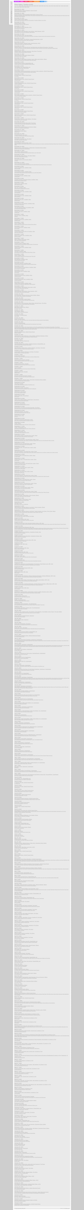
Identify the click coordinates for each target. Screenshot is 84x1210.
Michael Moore (49, 868)
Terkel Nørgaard (28, 739)
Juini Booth (22, 360)
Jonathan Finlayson (41, 36)
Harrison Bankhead (28, 152)
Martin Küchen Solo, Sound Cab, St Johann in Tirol (26, 1017)
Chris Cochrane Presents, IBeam (22, 163)
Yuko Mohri (29, 918)
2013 (52, 5)
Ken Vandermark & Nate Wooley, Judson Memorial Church (27, 1188)
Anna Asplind (17, 72)
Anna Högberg (17, 172)
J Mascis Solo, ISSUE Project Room (22, 806)
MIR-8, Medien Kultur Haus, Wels (22, 239)
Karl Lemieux (17, 1065)
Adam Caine (17, 368)
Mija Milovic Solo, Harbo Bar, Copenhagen (24, 766)
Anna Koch (21, 72)
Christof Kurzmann (18, 244)
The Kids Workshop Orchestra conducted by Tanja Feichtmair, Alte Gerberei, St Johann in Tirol (35, 1039)
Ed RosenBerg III (31, 20)
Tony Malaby (32, 516)
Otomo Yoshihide (17, 902)
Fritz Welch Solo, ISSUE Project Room (23, 851)
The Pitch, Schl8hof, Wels (20, 251)
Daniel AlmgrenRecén (26, 72)
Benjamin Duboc (17, 152)
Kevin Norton (27, 432)
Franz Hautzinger (17, 192)
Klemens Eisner (57, 1035)
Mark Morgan (21, 404)
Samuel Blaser (25, 658)
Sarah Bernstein (29, 978)
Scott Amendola (31, 954)
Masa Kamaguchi (17, 820)
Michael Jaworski (40, 320)
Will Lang (42, 860)
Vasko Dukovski (31, 376)
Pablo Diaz (22, 632)
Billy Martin (16, 308)
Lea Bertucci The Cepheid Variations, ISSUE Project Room (27, 1204)
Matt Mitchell (26, 64)
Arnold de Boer (21, 324)
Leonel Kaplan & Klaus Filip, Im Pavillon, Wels (25, 231)
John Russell (17, 568)
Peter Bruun (21, 658)
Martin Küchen (44, 524)
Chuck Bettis (36, 889)
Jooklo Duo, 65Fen (19, 835)
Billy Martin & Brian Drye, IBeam (22, 307)
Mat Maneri (26, 312)
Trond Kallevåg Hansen (39, 739)
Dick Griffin (16, 139)
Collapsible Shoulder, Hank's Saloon (22, 299)
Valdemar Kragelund (28, 687)
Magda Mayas (21, 568)
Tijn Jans (32, 739)
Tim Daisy (26, 156)
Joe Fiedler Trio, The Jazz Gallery (22, 949)
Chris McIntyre (17, 864)
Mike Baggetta (26, 873)
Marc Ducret (17, 658)
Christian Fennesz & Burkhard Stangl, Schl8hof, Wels (26, 179)
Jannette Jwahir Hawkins (19, 791)
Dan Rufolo (20, 1105)
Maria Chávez (17, 572)
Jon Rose (32, 348)
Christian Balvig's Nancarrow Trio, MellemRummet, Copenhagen (29, 726)
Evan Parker (17, 408)
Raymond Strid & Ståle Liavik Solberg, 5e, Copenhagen (27, 702)
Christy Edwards (17, 840)
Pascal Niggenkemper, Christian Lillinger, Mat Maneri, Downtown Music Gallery (32, 1128)
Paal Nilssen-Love (31, 384)
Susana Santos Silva (39, 584)
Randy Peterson (23, 820)
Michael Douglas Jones (65, 328)
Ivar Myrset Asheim (28, 524)
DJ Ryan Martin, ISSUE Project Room (23, 75)
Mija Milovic (17, 767)
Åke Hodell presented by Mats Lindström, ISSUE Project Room (28, 95)
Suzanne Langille (32, 1153)
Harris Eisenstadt (17, 516)
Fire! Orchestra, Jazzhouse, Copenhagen (24, 644)
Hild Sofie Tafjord (17, 80)
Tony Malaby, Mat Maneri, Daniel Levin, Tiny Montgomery (27, 607)
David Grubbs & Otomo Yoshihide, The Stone (24, 933)
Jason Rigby (33, 877)
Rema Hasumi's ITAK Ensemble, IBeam (23, 819)
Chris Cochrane (17, 164)
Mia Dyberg (22, 292)
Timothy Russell (22, 464)
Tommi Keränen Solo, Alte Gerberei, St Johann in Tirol (26, 1092)
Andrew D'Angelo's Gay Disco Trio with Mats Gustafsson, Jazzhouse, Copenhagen (33, 669)
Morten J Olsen (32, 252)
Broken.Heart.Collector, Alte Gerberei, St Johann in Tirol (27, 1013)
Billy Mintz (21, 604)
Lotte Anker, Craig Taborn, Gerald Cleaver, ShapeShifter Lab (28, 1108)
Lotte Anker (27, 520)
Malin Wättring (39, 172)
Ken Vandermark (22, 188)
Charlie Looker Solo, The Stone (21, 1160)
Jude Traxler (45, 48)
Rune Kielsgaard (32, 723)
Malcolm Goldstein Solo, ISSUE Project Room (25, 331)
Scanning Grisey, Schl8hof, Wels (22, 243)
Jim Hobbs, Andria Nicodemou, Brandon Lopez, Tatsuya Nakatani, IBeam (31, 884)
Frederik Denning (41, 640)
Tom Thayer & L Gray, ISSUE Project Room (24, 790)
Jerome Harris (20, 954)
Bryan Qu (19, 894)
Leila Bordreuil (17, 44)
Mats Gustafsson (17, 196)
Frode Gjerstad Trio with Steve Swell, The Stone (25, 123)
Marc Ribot (20, 1149)
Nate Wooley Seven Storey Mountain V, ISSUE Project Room (28, 859)
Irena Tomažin (17, 228)
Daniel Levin (17, 608)
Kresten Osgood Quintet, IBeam (22, 969)
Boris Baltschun (17, 252)
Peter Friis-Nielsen (24, 711)
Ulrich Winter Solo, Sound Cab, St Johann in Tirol (25, 1076)
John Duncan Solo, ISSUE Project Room (23, 107)
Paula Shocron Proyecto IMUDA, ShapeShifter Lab (26, 631)
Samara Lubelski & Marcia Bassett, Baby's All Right (26, 1200)
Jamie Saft (26, 1165)
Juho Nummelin (17, 739)
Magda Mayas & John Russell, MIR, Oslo (24, 567)
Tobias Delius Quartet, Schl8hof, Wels (23, 283)
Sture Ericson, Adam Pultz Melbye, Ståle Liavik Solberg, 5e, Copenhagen (31, 718)
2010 (45, 5)
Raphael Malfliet (23, 978)
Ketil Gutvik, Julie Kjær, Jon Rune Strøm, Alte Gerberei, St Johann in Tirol (31, 1080)
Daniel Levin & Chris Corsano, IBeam (23, 827)
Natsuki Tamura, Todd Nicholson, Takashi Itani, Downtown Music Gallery (30, 147)
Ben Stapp (16, 356)
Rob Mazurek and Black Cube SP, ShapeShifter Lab (26, 941)
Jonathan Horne (36, 440)
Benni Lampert (17, 1035)
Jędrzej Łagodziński (23, 731)
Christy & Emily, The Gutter (20, 839)
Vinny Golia (40, 512)
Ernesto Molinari (24, 244)
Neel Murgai (27, 1153)
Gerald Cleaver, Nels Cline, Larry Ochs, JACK (25, 847)
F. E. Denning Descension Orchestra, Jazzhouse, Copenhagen (28, 639)
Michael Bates (21, 68)
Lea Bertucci (40, 994)
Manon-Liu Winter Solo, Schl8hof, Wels (23, 235)
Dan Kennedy (17, 624)
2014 (55, 5)
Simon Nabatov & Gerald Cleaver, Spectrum (24, 615)
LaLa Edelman (22, 480)
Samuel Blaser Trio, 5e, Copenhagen (23, 657)
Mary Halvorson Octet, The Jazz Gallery (23, 35)
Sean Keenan (37, 799)
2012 (50, 5)
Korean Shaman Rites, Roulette (22, 363)
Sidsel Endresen (17, 248)
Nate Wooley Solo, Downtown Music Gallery (24, 880)
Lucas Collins (26, 352)
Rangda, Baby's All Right (20, 1196)
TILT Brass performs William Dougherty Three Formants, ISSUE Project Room (32, 863)
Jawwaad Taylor (39, 452)
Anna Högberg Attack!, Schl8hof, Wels (23, 171)
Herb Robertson (17, 292)
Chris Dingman (17, 1157)
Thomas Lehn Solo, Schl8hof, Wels (22, 211)
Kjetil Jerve (23, 816)
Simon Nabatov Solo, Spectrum (21, 619)
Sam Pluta (29, 388)
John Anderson (26, 799)
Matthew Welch (55, 48)
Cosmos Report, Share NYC (21, 595)
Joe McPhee (17, 40)
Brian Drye (20, 308)
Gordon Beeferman (28, 164)
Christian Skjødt (21, 775)
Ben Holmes (20, 48)
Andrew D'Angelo (17, 670)
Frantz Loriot (27, 1125)
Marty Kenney (25, 1105)
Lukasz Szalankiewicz (18, 84)
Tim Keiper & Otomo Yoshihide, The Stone (24, 929)
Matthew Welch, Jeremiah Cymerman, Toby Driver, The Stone (28, 51)
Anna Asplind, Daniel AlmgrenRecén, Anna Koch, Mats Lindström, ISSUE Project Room (34, 71)
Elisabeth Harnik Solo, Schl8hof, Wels (23, 219)
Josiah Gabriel (22, 468)
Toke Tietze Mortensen (20, 641)
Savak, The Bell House (20, 319)
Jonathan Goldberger (38, 20)
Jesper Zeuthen (17, 723)
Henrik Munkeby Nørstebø (37, 528)
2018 (62, 5)
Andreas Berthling (18, 645)
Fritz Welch (16, 852)
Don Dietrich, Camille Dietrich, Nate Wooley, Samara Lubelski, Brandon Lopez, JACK (33, 591)
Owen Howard (26, 68)
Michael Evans (38, 164)
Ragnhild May (17, 88)
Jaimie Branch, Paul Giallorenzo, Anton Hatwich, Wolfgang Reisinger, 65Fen (31, 335)
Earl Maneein (17, 364)
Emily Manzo (33, 48)
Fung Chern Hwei (21, 356)
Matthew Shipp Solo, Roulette (21, 371)
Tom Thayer (30, 791)
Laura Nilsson (59, 640)
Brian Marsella (17, 28)
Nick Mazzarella (45, 440)
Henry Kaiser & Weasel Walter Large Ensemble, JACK (26, 888)
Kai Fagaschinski (17, 208)
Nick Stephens (39, 576)
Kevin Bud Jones (31, 300)
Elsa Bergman (30, 172)
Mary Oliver (45, 868)
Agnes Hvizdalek (17, 168)
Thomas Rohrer (34, 942)
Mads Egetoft (25, 743)
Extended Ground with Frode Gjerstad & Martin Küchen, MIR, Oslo (29, 523)
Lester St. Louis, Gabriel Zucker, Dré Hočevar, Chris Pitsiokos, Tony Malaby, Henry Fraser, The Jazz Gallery (38, 611)
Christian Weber (27, 15)
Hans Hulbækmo (23, 1121)
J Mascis (16, 807)
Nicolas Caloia (21, 380)
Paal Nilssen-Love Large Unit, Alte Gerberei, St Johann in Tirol (28, 1025)
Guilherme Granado (18, 942)
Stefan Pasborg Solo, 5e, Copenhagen (23, 661)
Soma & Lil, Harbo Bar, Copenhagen (23, 746)
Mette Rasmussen (42, 646)
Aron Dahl (23, 640)
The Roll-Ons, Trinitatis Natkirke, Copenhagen (25, 690)
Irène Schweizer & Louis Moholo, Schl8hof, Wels (25, 267)
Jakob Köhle (52, 1035)
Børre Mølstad (23, 1026)
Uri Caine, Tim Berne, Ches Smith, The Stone (25, 1112)
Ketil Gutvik (42, 811)
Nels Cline (25, 848)
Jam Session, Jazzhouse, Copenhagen (23, 686)
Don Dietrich (27, 592)
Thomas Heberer (55, 868)
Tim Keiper (22, 930)
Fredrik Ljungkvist (18, 1121)
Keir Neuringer (27, 946)
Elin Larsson (26, 172)
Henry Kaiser (44, 889)
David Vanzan (17, 836)
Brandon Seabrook (26, 143)
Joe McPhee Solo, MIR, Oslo (21, 544)
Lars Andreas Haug (18, 674)
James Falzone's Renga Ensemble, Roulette (24, 1096)
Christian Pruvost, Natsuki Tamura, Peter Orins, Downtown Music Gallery (31, 843)
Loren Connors (22, 1153)
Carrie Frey (20, 958)
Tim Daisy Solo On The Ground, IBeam (23, 159)
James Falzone (22, 1097)
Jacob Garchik (26, 36)
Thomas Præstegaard (32, 735)
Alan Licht (16, 143)
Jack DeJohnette (17, 344)
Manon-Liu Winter (18, 236)
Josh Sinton (44, 20)
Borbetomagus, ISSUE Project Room (23, 794)
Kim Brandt (36, 994)
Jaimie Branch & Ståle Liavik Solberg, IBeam (24, 55)
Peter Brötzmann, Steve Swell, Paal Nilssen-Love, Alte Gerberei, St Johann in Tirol (33, 1084)
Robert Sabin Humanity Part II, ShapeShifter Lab (25, 876)
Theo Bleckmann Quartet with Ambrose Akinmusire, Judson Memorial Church (31, 1192)
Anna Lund (21, 172)
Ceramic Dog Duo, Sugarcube (21, 1148)
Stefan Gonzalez (51, 440)
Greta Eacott (20, 743)
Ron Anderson (32, 304)
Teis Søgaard (27, 691)
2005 (32, 5)
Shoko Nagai (26, 376)
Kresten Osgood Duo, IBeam (21, 965)
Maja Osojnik (23, 1014)
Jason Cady (47, 328)
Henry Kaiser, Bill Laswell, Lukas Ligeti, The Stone (26, 1116)
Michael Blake (33, 990)
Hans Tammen (27, 348)
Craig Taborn (17, 1101)
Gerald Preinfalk (29, 244)
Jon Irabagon (36, 36)
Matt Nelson (51, 143)
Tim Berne (20, 1113)
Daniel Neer (29, 48)
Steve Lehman (20, 962)
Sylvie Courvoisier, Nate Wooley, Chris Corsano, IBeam (27, 495)
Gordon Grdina (17, 64)
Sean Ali (34, 604)
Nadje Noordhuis (51, 877)
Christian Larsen (17, 755)
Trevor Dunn (42, 604)
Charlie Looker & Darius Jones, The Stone (24, 1168)
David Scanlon (25, 906)
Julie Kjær (38, 811)
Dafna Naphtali (22, 164)
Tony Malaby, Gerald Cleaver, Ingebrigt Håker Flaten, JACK (28, 1184)
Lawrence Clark (26, 360)
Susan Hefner (26, 500)
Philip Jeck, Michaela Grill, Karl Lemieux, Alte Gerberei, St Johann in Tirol (31, 1064)
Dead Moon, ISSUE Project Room (22, 802)
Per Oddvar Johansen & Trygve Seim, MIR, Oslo (25, 540)
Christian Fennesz (23, 180)
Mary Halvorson (47, 36)
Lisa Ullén (34, 172)
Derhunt (16, 1014)
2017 (59, 5)
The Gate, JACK (18, 503)
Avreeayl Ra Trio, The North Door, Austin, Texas (25, 443)
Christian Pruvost (17, 844)
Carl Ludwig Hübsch (18, 982)
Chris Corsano (17, 496)
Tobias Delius (26, 284)
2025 (25, 7)
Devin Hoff (24, 604)
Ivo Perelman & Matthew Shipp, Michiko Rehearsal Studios (27, 635)
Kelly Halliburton (21, 803)
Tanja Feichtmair (17, 1040)
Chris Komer (24, 877)
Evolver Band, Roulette (20, 355)
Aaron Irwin (16, 877)
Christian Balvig (24, 727)
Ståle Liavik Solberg (30, 40)
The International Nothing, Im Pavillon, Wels (24, 207)
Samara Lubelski (37, 592)
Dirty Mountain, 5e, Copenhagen (22, 673)
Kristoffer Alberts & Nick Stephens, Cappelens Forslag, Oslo (28, 532)
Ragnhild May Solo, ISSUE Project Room (24, 87)
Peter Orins (28, 844)
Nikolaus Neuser (21, 508)
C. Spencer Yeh (17, 783)
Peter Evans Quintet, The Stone (22, 387)
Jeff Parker (16, 954)
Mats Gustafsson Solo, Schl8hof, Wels (23, 195)
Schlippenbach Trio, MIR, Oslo (21, 552)
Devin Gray (26, 20)
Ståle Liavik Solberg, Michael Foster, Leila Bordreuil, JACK (27, 43)
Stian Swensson (23, 739)
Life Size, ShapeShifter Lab (21, 1104)
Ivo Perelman (17, 636)
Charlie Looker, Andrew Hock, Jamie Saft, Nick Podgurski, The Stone (30, 1164)
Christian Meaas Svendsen (19, 584)
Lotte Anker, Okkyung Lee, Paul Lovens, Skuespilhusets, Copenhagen (30, 653)
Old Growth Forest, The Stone (21, 515)
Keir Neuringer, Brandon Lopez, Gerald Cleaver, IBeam (27, 945)
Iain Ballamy (17, 1145)
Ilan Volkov (21, 864)
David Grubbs (17, 934)
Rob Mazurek (29, 942)
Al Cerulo (16, 48)
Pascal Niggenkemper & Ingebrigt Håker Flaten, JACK (26, 1180)
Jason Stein (27, 1097)
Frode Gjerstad (22, 432)
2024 (23, 7)
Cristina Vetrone (17, 260)
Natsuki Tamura (17, 148)
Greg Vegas (22, 320)
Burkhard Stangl (17, 180)
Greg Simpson (17, 320)
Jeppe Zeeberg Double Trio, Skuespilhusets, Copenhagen (27, 758)
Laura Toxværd (22, 695)
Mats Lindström (33, 72)
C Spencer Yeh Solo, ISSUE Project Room (24, 782)
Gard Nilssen (17, 424)
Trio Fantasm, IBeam (19, 311)
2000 (20, 5)
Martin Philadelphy (23, 966)
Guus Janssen (25, 868)
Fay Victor (22, 974)
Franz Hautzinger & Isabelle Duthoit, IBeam (24, 1006)
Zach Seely (48, 958)
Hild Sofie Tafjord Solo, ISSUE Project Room (24, 79)
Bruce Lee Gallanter (18, 881)
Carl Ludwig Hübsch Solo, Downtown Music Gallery (26, 981)
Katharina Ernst (23, 256)
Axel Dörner (17, 775)
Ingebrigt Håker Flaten (18, 384)
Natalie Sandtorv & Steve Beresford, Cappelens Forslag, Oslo (28, 536)
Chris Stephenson (18, 488)
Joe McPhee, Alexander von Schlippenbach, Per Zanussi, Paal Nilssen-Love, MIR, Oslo (34, 563)
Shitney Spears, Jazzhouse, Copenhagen (24, 706)
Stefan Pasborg (17, 662)
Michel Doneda (17, 11)
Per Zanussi (38, 564)
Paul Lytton (26, 288)
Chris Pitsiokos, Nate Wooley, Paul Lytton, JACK (25, 287)
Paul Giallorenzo (27, 336)
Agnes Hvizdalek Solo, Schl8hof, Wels (23, 167)
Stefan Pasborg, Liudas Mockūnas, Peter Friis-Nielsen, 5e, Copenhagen (30, 710)
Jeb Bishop (27, 516)
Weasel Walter (25, 400)
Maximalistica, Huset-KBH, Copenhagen (23, 738)
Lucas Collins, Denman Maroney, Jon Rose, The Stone (27, 351)
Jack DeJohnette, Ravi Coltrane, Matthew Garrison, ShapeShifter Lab (30, 343)
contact (42, 1)
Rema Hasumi (28, 820)
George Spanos (27, 356)
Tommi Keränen (17, 92)
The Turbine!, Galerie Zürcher (21, 151)
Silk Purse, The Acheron (20, 403)
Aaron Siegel (17, 328)
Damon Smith (21, 436)
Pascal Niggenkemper (22, 40)
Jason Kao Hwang (44, 15)
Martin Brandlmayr (22, 1089)
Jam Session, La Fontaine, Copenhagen (23, 649)
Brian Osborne (17, 504)
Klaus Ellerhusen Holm (48, 811)
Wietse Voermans (49, 755)
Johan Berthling (48, 645)
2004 (30, 5)
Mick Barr (36, 628)
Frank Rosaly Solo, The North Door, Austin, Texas (25, 459)
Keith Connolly (25, 791)
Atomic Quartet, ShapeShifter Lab (22, 1120)
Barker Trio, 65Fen (19, 831)
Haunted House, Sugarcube (21, 1152)
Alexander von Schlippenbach (20, 564)
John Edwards (22, 520)
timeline (26, 1)
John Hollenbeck (36, 1193)
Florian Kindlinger (18, 256)
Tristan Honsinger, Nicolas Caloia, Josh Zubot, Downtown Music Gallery (30, 379)
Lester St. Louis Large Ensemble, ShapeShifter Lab (26, 957)
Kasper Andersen (54, 640)
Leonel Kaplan (20, 232)
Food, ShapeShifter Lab (20, 1144)
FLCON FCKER (17, 456)
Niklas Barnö (47, 646)
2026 (28, 7)
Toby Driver (29, 52)
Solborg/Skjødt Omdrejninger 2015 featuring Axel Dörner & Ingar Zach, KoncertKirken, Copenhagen (36, 774)
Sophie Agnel (21, 204)
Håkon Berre (33, 584)
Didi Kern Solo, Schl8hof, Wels (21, 215)
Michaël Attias (21, 156)
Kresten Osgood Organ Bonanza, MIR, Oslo (24, 527)
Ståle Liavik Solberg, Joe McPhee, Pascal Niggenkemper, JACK (29, 39)
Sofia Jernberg (59, 646)
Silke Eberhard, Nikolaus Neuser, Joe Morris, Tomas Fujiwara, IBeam (30, 507)
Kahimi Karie (17, 926)
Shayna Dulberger (26, 1137)
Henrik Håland (22, 524)
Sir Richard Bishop (27, 1197)
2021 (16, 7)
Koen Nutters (22, 252)
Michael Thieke (23, 208)
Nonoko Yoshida (31, 906)
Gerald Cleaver (17, 616)
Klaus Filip (16, 232)
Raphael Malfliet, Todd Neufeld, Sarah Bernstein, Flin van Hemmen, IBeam (31, 977)
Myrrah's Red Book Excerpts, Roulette (23, 375)
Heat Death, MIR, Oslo (20, 560)
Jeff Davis (21, 1133)
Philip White (49, 994)
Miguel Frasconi (44, 164)
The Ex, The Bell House (20, 323)
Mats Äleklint (31, 646)
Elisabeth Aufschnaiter (41, 1035)
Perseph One (22, 472)
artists (22, 1)
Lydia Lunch (17, 400)
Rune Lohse (35, 695)
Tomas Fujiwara (32, 508)
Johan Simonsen (34, 524)
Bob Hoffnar (17, 452)
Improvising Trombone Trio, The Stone (23, 138)
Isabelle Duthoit (23, 264)
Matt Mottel (33, 628)
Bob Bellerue (23, 994)
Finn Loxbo (33, 645)
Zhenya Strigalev (27, 824)
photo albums (36, 1)
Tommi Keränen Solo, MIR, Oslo (22, 587)
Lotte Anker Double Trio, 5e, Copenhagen (24, 698)
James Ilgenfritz (37, 328)
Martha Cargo (39, 958)
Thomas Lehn (17, 212)
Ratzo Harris (26, 974)
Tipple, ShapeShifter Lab (20, 431)
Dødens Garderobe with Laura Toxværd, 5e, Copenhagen (27, 694)
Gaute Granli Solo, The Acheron (22, 395)
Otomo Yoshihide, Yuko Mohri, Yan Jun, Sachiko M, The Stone (28, 917)
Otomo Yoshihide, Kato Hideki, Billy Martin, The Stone (26, 913)
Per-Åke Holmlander (53, 646)
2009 (42, 5)
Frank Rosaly (21, 440)
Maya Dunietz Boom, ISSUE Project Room (24, 855)
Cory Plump (23, 488)
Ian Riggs (37, 48)
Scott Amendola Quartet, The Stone (22, 953)
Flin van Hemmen (30, 604)
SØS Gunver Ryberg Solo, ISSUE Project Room (25, 115)
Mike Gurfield (19, 860)
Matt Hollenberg (28, 624)
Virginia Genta (21, 836)
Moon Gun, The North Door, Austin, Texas (24, 471)
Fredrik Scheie (17, 731)
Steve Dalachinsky (65, 994)
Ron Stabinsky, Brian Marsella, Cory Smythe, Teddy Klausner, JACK (29, 31)
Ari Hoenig (16, 824)
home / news (17, 1)
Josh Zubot (16, 380)
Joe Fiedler (16, 950)
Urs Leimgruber (28, 296)
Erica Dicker (17, 500)
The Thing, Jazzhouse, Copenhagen (22, 665)
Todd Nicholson (27, 148)
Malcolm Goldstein (18, 332)
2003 (27, 5)
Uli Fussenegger (35, 244)
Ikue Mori (25, 408)
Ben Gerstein (17, 604)
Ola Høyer (27, 424)
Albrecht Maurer (17, 312)
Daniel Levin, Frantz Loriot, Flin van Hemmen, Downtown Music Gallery (30, 1124)
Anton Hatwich (17, 336)
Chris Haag (27, 994)
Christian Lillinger (17, 1129)
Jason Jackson (30, 436)
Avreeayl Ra (17, 440)
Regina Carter (25, 954)
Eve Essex (22, 799)
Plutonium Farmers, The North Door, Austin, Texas (26, 483)
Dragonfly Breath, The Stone (21, 135)
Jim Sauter (42, 143)
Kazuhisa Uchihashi (27, 224)
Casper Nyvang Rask (18, 735)
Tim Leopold (39, 860)
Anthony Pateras (22, 348)
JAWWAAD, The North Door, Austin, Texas (24, 467)
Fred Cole (16, 803)
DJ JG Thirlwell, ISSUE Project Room (23, 99)
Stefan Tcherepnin (59, 994)
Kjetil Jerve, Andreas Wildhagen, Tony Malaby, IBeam (26, 815)
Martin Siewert (28, 1089)
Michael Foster (59, 15)
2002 (25, 5)
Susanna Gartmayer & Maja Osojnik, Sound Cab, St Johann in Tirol (29, 1030)
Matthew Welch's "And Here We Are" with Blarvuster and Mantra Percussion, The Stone (34, 47)
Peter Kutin (33, 256)
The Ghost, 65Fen (19, 339)
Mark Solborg (30, 775)
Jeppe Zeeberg (17, 691)
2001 (22, 5)
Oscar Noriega (26, 292)
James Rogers (26, 864)
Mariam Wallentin (20, 646)
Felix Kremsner (47, 1035)
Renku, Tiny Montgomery (20, 599)
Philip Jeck (26, 1065)
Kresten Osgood (49, 528)
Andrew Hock (17, 1165)
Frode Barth (26, 528)
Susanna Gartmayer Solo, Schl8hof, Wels (24, 279)
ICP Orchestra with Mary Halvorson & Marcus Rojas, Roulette (28, 867)
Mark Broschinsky (32, 864)
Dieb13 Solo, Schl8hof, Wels (21, 183)
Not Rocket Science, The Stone (21, 411)
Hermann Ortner (17, 1057)
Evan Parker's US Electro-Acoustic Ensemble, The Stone (27, 407)
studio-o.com (67, 1208)
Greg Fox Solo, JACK (19, 415)
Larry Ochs (22, 848)
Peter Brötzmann (24, 1085)
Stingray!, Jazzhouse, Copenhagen (22, 750)
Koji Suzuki (21, 596)
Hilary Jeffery (17, 240)
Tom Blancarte (33, 388)
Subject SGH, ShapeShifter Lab (22, 823)
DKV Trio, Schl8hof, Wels (20, 187)
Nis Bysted (22, 723)
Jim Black (16, 388)
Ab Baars (16, 868)
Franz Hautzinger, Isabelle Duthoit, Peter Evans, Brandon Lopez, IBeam (30, 1009)
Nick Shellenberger (34, 624)
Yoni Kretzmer (49, 164)
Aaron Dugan (17, 484)
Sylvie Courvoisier (27, 496)
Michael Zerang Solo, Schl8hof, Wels (23, 199)
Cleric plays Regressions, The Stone (23, 623)
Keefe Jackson (31, 1097)
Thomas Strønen (63, 524)
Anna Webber (22, 20)
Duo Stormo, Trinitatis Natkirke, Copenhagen (24, 730)
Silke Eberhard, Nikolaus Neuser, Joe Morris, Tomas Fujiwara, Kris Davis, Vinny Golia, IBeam (35, 511)
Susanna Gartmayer (18, 280)
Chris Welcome (31, 889)
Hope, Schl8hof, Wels (19, 223)
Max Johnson (17, 156)
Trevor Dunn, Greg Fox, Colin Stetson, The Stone (25, 119)
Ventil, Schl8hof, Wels (19, 255)
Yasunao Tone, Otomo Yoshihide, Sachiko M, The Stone (27, 921)
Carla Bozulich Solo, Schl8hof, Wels (22, 175)
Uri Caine (24, 1113)
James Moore (42, 328)
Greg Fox (16, 416)
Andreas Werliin (23, 645)
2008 (40, 5)
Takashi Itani (22, 148)
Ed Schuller (16, 970)
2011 (47, 5)
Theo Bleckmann (42, 1193)
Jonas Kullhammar (55, 645)
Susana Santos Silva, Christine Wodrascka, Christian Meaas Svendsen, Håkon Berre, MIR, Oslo (36, 583)
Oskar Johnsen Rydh (50, 524)
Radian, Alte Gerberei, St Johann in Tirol (23, 1088)
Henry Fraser (21, 340)
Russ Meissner (31, 873)
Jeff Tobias (31, 840)
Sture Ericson (41, 699)
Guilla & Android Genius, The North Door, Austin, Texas (27, 463)
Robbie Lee (44, 958)
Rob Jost (24, 950)
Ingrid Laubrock (33, 15)
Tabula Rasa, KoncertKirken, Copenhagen (24, 754)
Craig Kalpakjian (17, 799)
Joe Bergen (41, 48)
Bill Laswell (16, 1117)
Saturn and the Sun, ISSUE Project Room (24, 111)
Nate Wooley (22, 288)
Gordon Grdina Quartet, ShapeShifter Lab (24, 63)
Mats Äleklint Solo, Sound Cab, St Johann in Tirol (25, 1021)
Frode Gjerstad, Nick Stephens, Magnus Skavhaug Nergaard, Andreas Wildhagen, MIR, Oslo (35, 575)
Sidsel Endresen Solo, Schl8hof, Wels (23, 247)
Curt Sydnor (22, 840)
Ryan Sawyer (28, 860)
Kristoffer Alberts (22, 424)
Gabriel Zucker (22, 612)
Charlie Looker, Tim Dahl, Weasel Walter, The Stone (26, 1172)
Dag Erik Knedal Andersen (19, 528)
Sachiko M (22, 918)
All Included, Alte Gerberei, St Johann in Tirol (24, 1047)
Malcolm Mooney (32, 799)
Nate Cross (41, 440)
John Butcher (17, 204)
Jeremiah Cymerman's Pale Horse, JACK (24, 419)
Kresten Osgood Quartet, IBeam (22, 989)
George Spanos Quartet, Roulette (22, 359)
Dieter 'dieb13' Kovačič (18, 184)
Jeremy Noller (38, 877)
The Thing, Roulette (19, 383)
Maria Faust (22, 707)
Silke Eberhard (26, 508)
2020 (67, 5)
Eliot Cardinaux (21, 970)
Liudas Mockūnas (24, 674)
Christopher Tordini (25, 1193)
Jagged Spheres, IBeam (20, 23)
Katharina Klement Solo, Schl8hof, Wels (23, 275)
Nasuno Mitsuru (33, 224)
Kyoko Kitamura (17, 632)
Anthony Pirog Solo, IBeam (20, 131)
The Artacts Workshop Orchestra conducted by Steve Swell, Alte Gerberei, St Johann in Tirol (35, 1034)
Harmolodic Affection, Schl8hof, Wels (23, 263)
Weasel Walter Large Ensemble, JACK (23, 142)
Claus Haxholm (35, 640)
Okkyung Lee (21, 654)
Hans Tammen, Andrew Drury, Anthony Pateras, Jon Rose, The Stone (30, 347)
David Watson (17, 432)
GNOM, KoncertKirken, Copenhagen (23, 682)
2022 (18, 7)
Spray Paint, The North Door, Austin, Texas (24, 487)
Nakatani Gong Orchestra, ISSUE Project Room (25, 993)
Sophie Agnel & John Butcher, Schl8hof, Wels (25, 203)
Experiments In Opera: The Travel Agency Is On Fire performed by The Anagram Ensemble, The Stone (37, 327)
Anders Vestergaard (18, 640)
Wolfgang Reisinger (34, 336)
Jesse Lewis (42, 877)
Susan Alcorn (53, 36)
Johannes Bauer (17, 520)
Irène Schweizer (17, 268)
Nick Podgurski (30, 1165)
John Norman (17, 1089)
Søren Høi (19, 687)
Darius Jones (22, 1169)
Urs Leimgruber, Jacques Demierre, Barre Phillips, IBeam (27, 295)
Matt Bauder (27, 60)
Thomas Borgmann (22, 1141)
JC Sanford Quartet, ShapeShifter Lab (23, 872)
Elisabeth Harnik (17, 220)
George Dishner (27, 488)
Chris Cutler (22, 224)
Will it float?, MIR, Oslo (20, 556)
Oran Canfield (20, 392)
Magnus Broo (36, 1121)
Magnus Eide (40, 524)
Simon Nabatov (22, 616)
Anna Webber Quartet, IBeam (21, 1132)
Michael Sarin (21, 950)
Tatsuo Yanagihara (27, 596)
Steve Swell (25, 139)
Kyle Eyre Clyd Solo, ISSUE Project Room (24, 786)
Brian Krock (17, 1105)
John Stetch (17, 68)
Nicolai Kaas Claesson (29, 695)
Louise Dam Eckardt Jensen (52, 15)
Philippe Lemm (34, 1105)
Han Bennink (17, 284)
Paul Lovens (31, 520)
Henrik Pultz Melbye (47, 640)
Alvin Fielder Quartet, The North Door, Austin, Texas (26, 435)
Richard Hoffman (26, 404)
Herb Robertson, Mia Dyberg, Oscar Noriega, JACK (26, 291)
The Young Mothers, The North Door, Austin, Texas (26, 451)
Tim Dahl (64, 143)
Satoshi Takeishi (31, 64)
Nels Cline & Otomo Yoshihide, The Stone (24, 937)
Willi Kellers (28, 1141)
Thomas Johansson (32, 424)
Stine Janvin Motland (18, 1061)
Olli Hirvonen (30, 1105)
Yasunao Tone (26, 922)
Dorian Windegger (34, 1035)
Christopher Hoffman (22, 420)
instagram (31, 1)
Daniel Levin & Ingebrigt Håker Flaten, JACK (24, 1176)
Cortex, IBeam (18, 423)
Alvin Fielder (17, 436)
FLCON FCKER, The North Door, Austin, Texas (25, 455)
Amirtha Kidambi (22, 328)
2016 (57, 5)
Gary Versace (30, 1193)
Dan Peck (21, 504)
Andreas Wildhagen (18, 576)
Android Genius (17, 464)
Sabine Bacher (20, 1036)
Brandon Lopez (22, 15)
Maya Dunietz (17, 856)
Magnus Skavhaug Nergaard (61, 528)
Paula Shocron (26, 632)
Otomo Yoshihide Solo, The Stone (22, 901)
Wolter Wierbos (17, 869)
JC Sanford (22, 873)
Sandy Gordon (53, 994)
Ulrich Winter (26, 1073)
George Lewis (21, 408)
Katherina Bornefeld (27, 324)
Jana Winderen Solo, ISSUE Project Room (24, 103)
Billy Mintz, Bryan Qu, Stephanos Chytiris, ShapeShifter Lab (28, 893)
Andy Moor (16, 324)
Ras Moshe (31, 632)
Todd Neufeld (41, 898)
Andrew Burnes (17, 1153)
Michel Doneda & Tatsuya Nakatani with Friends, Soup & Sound (29, 14)
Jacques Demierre (22, 296)
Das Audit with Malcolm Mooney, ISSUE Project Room (26, 798)
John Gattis (29, 958)
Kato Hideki (34, 164)
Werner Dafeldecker (22, 240)
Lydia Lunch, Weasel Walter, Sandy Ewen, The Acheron (27, 399)
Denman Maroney (18, 352)
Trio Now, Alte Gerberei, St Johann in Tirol (24, 1072)
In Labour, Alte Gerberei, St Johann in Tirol (24, 1060)
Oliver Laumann (30, 743)
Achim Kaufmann (17, 974)
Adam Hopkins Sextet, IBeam (21, 19)
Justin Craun (17, 404)
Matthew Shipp (36, 356)
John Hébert (31, 36)
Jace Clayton (17, 316)
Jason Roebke (23, 516)
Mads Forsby (31, 771)
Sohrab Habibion (46, 320)
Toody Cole (26, 803)
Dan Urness (29, 877)
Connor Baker (17, 340)
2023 (21, 7)
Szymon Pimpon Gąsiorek (41, 755)
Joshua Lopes (21, 910)
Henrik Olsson (17, 771)
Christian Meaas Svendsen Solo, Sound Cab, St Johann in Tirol (28, 1051)
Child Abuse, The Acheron (20, 391)
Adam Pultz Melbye (18, 719)
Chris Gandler (28, 1035)
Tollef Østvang (37, 1048)
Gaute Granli (17, 396)
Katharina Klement (18, 276)
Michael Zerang (17, 200)
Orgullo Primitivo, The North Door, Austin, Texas (25, 479)
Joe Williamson (21, 284)
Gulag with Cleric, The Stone (21, 627)
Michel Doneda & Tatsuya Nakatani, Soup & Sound (26, 10)
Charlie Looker (31, 328)
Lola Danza (32, 356)
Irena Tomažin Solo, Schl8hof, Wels (22, 227)
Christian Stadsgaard (28, 640)
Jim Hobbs (28, 885)
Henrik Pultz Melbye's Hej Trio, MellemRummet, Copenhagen (28, 734)
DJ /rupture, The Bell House (21, 315)
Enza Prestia (22, 260)
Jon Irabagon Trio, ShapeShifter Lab (22, 778)
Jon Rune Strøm (33, 811)
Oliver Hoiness (26, 723)
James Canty (26, 320)
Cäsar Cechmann (23, 1035)
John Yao (46, 877)
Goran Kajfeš (37, 645)
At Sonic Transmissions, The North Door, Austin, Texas (27, 439)
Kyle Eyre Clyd (17, 787)
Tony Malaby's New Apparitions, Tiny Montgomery (25, 603)
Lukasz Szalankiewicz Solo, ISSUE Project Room (25, 83)
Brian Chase (24, 48)
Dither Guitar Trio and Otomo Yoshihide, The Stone (26, 909)
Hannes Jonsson (23, 755)
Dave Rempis (17, 1097)
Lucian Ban (22, 312)
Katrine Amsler (17, 707)
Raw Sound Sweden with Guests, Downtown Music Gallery (27, 1002)
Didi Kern (16, 216)
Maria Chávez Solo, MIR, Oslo (21, 571)
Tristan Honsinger (32, 284)
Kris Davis (20, 512)
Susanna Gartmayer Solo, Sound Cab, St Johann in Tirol (27, 1068)
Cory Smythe (22, 32)
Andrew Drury (17, 15)
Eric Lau (16, 392)
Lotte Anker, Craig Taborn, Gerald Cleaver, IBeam (25, 1100)
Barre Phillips (17, 296)
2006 (35, 5)
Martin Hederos (25, 646)
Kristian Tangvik (22, 691)
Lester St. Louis (32, 612)
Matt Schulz (35, 320)
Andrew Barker (17, 832)
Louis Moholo (22, 268)
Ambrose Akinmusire (18, 1193)
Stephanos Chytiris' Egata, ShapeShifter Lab (24, 897)
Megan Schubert (57, 328)
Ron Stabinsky (22, 28)
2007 (37, 5)
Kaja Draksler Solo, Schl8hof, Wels (22, 271)
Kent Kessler (27, 188)
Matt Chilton (44, 994)
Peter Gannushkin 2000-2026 (20, 1208)
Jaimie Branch (38, 15)
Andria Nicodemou (18, 885)
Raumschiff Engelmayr (29, 1014)
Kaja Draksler (17, 272)
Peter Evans (20, 388)
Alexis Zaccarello (17, 994)
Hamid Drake (22, 152)
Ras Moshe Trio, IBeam (20, 1136)
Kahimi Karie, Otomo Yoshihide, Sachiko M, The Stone (26, 925)
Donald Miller (21, 795)
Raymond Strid (28, 699)
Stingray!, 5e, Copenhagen (20, 714)
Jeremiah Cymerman (18, 52)
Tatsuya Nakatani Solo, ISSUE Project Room (24, 998)
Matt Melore (37, 864)
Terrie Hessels (39, 324)
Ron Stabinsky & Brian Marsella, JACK (23, 27)
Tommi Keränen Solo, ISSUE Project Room (24, 91)
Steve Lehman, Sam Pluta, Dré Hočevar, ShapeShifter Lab (27, 961)
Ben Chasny (17, 1197)
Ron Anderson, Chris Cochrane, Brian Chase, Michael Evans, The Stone (30, 303)
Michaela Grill (21, 1065)
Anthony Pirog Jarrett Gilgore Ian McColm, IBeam (25, 127)
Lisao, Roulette (18, 367)
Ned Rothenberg (30, 408)
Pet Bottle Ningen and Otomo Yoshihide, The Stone (26, 905)
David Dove (26, 436)
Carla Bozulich (17, 176)
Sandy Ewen (21, 400)
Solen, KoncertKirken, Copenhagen (22, 742)
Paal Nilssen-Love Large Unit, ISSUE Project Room (26, 810)
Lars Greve (27, 771)
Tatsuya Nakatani (23, 11)
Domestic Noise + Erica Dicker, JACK (23, 499)
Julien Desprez (60, 645)
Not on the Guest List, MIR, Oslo (22, 548)
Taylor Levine (32, 910)
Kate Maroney (49, 48)
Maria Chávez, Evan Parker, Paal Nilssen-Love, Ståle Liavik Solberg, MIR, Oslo (32, 579)
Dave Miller (21, 906)
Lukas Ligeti (25, 1117)
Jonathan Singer (52, 328)
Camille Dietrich (22, 592)
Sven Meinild (64, 640)
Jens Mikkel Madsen (30, 727)
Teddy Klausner (26, 24)
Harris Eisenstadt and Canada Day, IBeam (24, 1156)
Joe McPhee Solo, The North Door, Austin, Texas (25, 447)
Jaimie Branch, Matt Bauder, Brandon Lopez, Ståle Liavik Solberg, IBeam (31, 59)
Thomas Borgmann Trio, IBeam (21, 1140)
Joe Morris (16, 508)
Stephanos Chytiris (25, 894)
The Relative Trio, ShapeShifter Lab (22, 67)
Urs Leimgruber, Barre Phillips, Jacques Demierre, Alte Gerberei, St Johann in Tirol (33, 1043)
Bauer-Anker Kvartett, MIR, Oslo (22, 519)
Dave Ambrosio (17, 873)
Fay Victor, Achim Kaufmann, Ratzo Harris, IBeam (25, 973)
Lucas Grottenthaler (63, 1035)
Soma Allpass (19, 747)
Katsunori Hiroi (17, 596)
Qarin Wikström (26, 707)
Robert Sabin (56, 877)
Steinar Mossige (57, 524)
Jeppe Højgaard (22, 771)
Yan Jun (25, 918)
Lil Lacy (16, 747)
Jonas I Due (35, 755)
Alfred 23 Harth (17, 224)
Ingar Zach (26, 775)
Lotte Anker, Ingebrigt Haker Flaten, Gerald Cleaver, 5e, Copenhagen (30, 762)
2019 (64, 5)
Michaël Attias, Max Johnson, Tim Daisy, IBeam (25, 155)
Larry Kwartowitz (22, 624)
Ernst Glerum (20, 868)
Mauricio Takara (24, 942)
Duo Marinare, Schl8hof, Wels (21, 259)
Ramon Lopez (34, 152)
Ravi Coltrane (29, 344)
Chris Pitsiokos (32, 143)
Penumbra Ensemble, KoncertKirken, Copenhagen (26, 770)
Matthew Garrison (23, 344)
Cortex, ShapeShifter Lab (20, 427)
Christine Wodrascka (27, 584)
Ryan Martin (17, 76)
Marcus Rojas (34, 868)
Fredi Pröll (16, 1073)
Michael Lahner (28, 256)
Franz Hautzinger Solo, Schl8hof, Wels (23, 191)
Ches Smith (17, 36)
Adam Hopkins (17, 20)
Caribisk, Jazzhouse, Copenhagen (22, 722)
